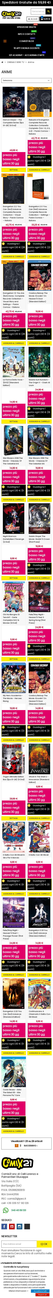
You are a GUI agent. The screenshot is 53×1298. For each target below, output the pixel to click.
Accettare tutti (40, 1291)
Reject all (42, 1294)
